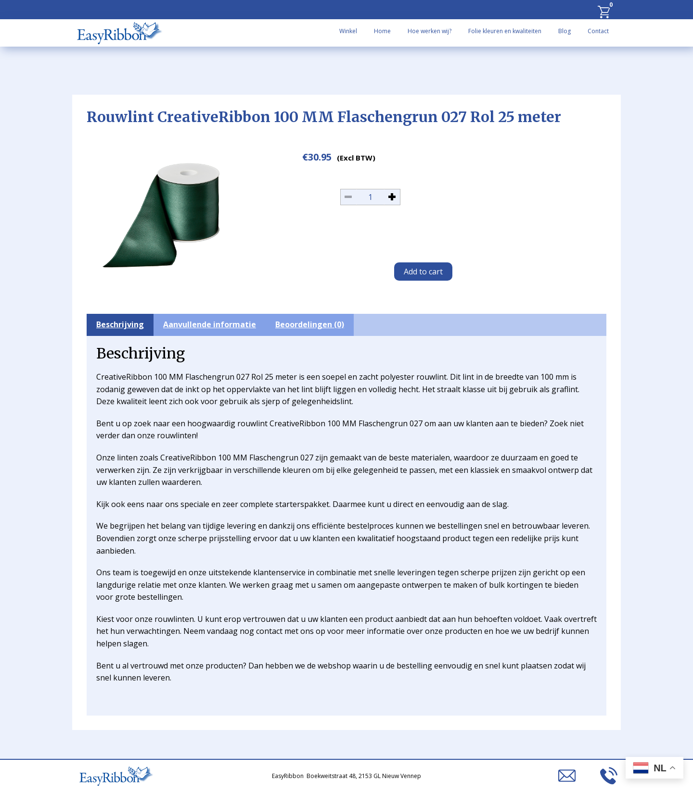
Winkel (348, 31)
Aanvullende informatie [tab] (209, 324)
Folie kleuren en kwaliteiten (504, 31)
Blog (564, 31)
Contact (598, 31)
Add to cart (423, 271)
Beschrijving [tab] (120, 324)
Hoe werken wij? (429, 31)
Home (382, 31)
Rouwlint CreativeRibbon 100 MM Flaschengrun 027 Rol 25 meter (324, 117)
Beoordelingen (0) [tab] (309, 324)
